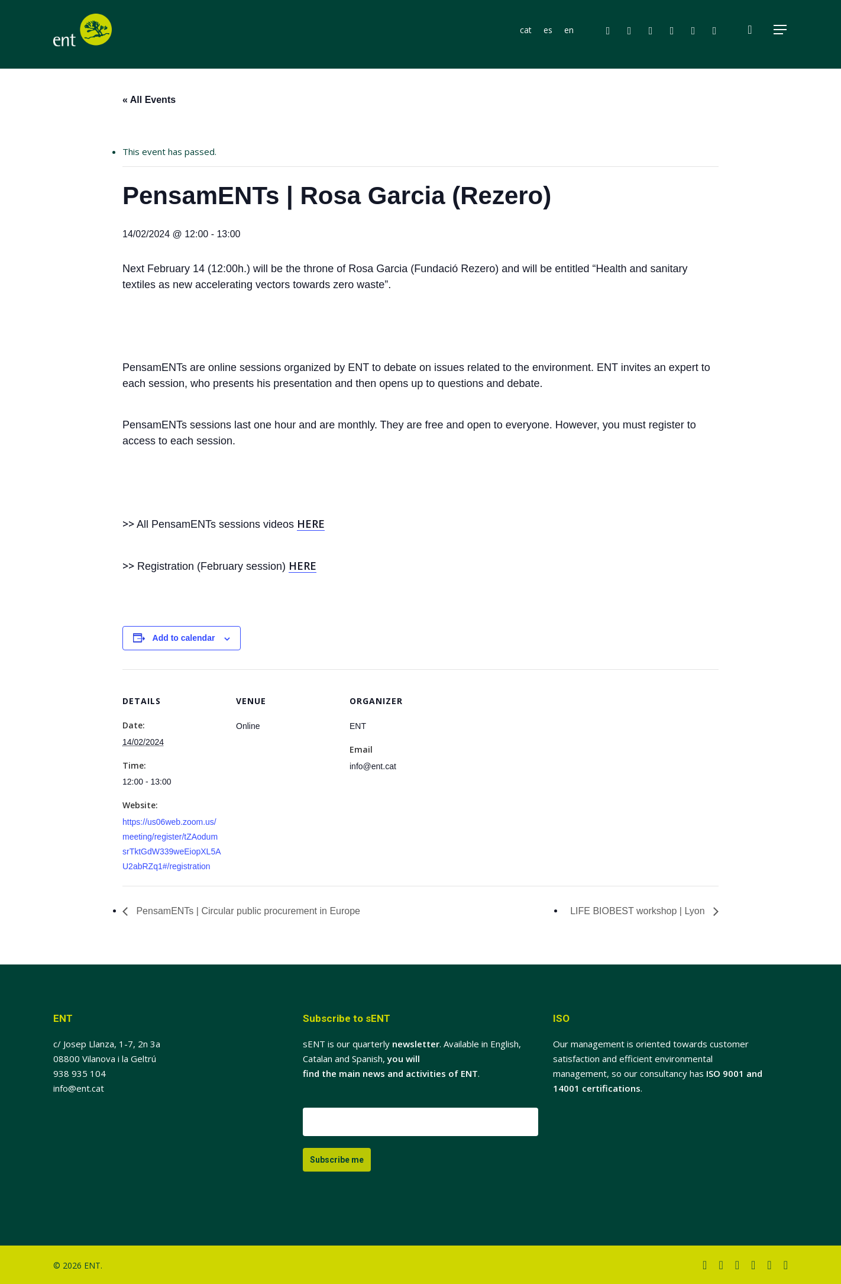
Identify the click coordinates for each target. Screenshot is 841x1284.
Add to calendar (184, 638)
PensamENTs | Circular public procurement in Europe (247, 911)
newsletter (415, 1044)
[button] (781, 34)
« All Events (149, 100)
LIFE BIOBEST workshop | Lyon (638, 911)
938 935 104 (79, 1073)
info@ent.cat (78, 1088)
